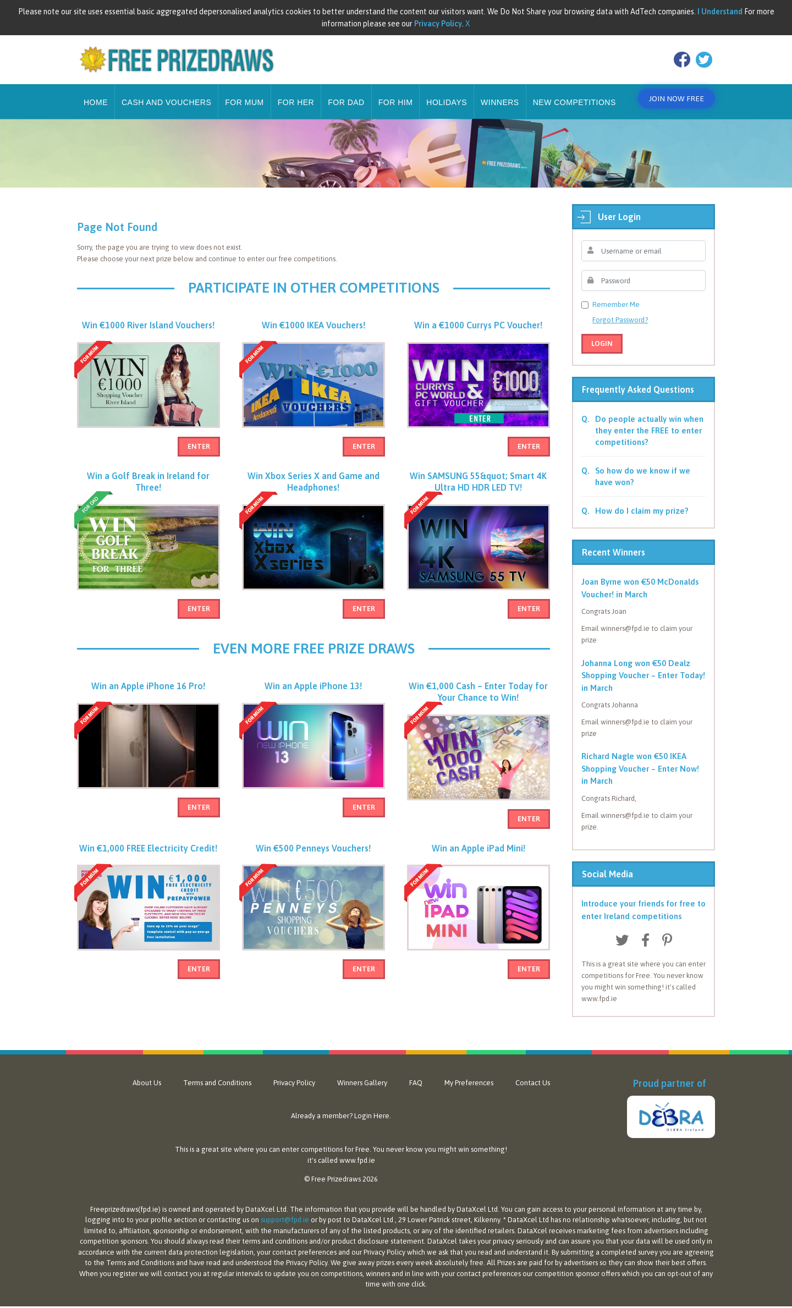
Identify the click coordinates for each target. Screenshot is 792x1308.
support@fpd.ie (285, 1211)
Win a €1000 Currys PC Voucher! (478, 322)
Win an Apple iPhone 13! (313, 695)
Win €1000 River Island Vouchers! (148, 322)
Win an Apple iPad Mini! (478, 857)
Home (96, 94)
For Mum (244, 94)
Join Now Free (674, 93)
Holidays (446, 94)
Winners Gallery (362, 1074)
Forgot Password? (620, 311)
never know (404, 1141)
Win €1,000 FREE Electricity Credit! (148, 857)
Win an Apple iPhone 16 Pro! (148, 695)
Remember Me (616, 296)
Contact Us (532, 1074)
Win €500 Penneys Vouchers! (313, 857)
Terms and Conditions (217, 1074)
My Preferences (468, 1074)
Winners (500, 94)
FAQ (415, 1074)
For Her (296, 94)
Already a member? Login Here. (341, 1107)
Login (602, 335)
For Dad (346, 94)
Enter (199, 443)
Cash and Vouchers (166, 94)
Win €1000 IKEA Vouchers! (313, 322)
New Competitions (574, 94)
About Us (147, 1074)
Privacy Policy (294, 1074)
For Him (395, 94)
